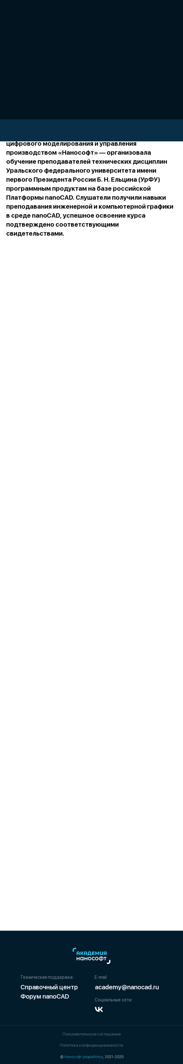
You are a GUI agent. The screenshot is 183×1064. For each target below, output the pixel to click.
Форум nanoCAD (44, 996)
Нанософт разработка (83, 1057)
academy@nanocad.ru (127, 987)
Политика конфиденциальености (91, 1045)
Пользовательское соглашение (92, 1034)
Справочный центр (49, 987)
